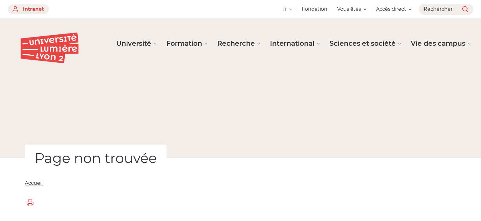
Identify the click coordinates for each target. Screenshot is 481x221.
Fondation (314, 9)
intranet (28, 9)
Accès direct (393, 9)
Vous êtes (351, 9)
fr (287, 9)
